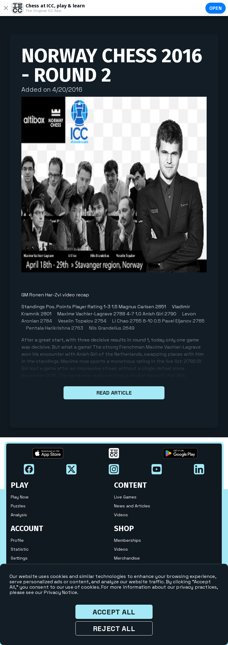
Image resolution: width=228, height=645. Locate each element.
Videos (121, 514)
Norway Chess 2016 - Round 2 (111, 65)
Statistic (19, 549)
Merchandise (127, 558)
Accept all (114, 612)
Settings (19, 558)
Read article (114, 392)
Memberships (127, 540)
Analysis (19, 514)
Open (215, 8)
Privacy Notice (60, 592)
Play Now (19, 497)
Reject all (114, 628)
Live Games (125, 497)
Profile (17, 540)
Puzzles (18, 506)
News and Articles (132, 506)
